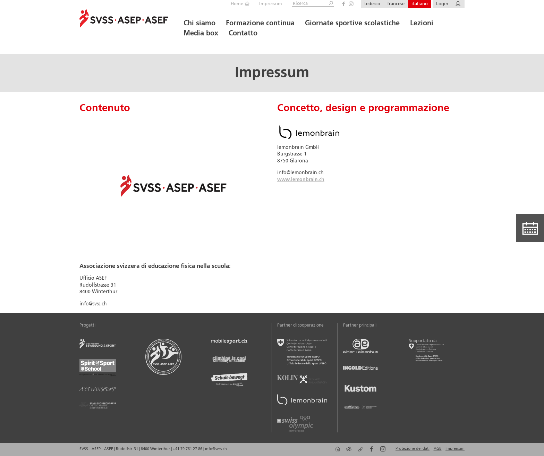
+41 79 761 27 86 (188, 449)
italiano (419, 4)
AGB (438, 449)
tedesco (372, 4)
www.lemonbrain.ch (300, 179)
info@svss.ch (216, 449)
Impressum (270, 4)
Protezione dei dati (413, 449)
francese (396, 4)
